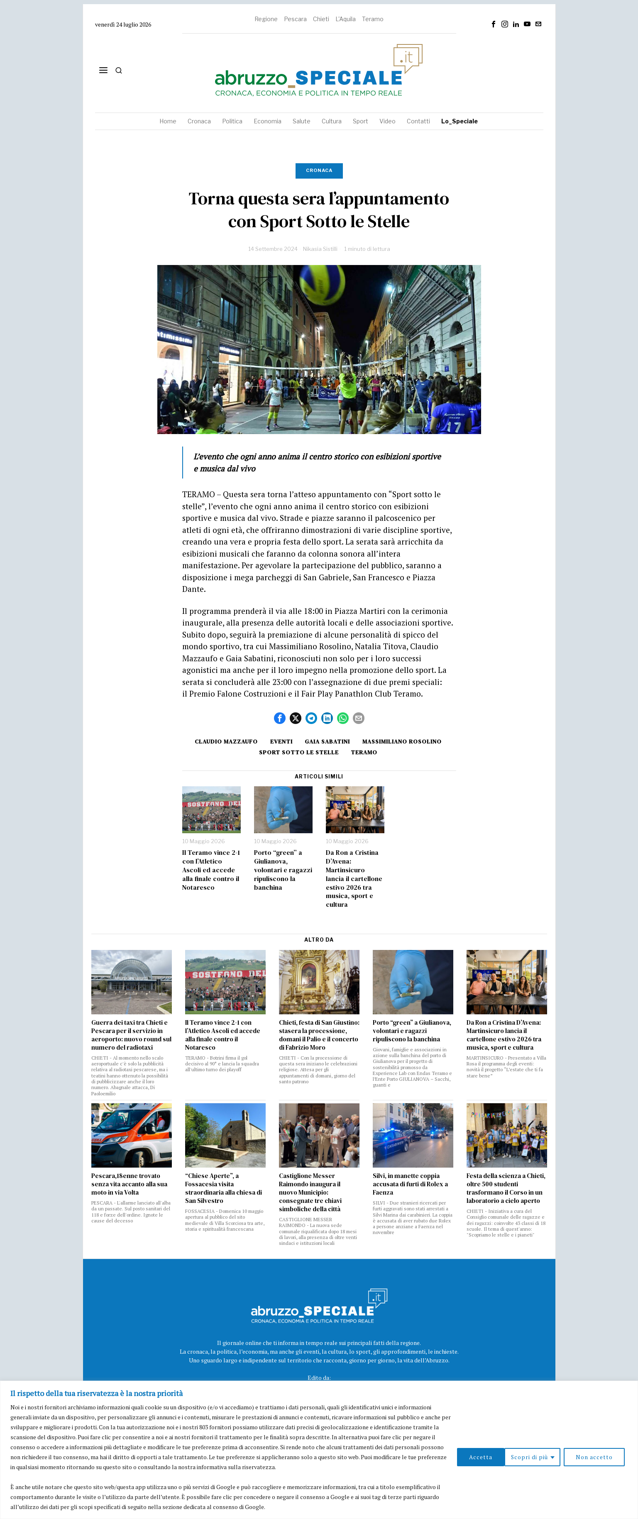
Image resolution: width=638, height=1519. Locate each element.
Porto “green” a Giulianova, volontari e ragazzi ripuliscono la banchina (283, 869)
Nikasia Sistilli (320, 248)
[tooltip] (494, 24)
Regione (266, 18)
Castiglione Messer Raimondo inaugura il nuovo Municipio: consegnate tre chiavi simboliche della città (310, 1192)
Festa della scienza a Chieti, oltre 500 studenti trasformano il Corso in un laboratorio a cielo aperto (506, 1188)
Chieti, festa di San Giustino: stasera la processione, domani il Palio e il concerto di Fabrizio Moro (319, 1035)
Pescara (295, 18)
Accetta (604, 1457)
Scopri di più (481, 1457)
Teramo (372, 18)
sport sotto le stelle (298, 752)
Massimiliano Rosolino (403, 741)
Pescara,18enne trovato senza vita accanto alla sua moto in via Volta (129, 1184)
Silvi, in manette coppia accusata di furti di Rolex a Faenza (410, 1184)
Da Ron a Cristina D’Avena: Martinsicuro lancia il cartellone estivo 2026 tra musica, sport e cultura (354, 878)
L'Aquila (345, 18)
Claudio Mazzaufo (225, 741)
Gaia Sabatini (328, 741)
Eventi (281, 741)
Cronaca (319, 170)
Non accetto (546, 1457)
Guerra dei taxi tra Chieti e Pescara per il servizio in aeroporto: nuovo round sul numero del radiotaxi (131, 1035)
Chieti (321, 18)
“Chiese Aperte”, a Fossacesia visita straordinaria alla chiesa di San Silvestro (223, 1188)
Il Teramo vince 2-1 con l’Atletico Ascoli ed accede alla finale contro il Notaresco (211, 869)
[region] (319, 1450)
